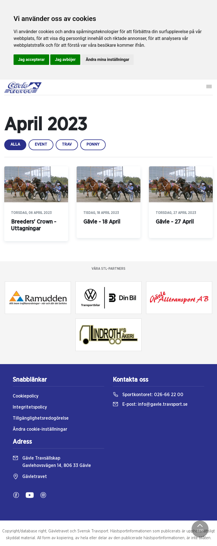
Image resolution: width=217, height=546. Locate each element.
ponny (92, 144)
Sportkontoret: (148, 394)
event (41, 144)
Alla (15, 144)
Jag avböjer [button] (65, 59)
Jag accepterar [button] (31, 59)
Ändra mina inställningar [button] (107, 59)
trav (67, 144)
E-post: (150, 404)
